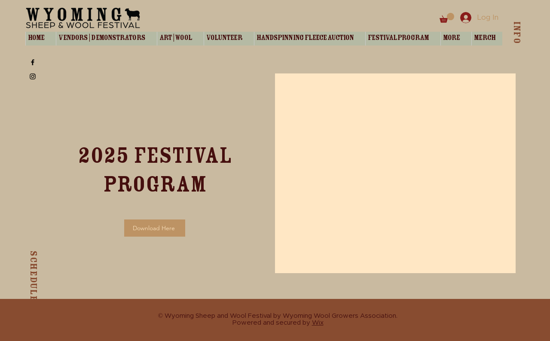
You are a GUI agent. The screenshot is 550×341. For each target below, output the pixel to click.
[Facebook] (33, 62)
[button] (447, 18)
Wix (318, 323)
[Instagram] (33, 76)
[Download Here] (154, 228)
